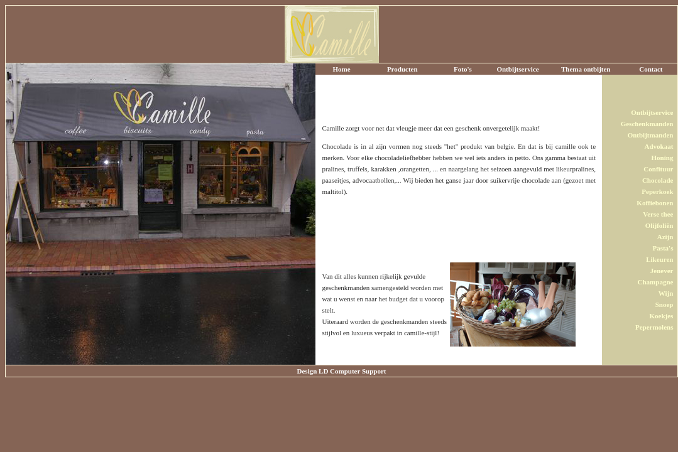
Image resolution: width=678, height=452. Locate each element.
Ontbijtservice (517, 69)
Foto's (463, 69)
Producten (402, 69)
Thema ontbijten (586, 69)
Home (342, 69)
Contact (650, 69)
